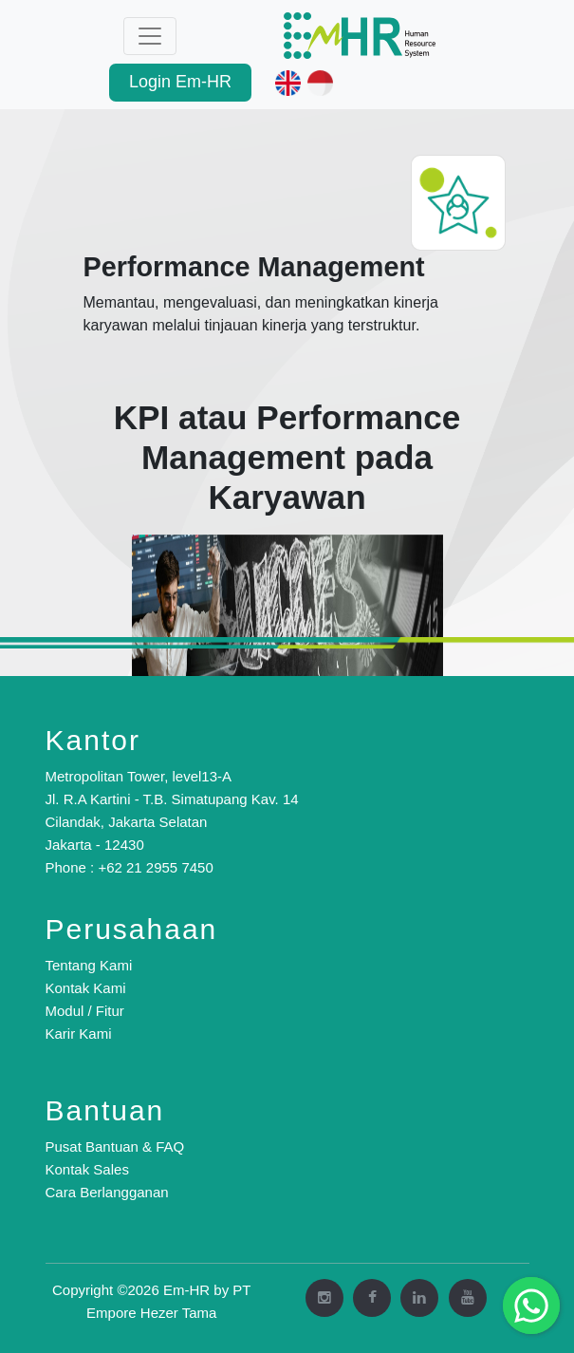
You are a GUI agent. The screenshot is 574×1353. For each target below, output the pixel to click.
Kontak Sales (87, 1169)
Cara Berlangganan (107, 1192)
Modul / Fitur (85, 1011)
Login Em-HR (180, 81)
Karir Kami (79, 1033)
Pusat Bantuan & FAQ (115, 1146)
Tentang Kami (89, 965)
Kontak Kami (86, 988)
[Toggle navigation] (149, 36)
